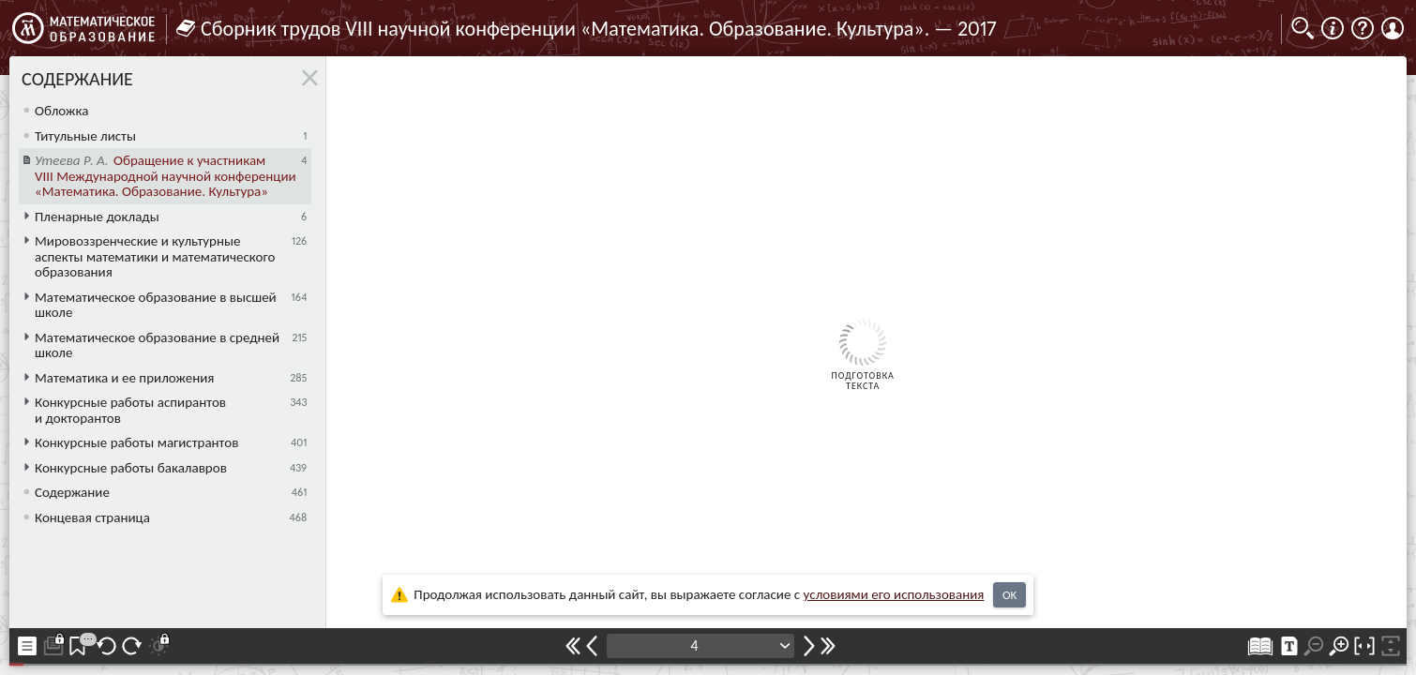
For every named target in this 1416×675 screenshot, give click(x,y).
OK (1009, 595)
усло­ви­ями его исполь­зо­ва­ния (894, 594)
